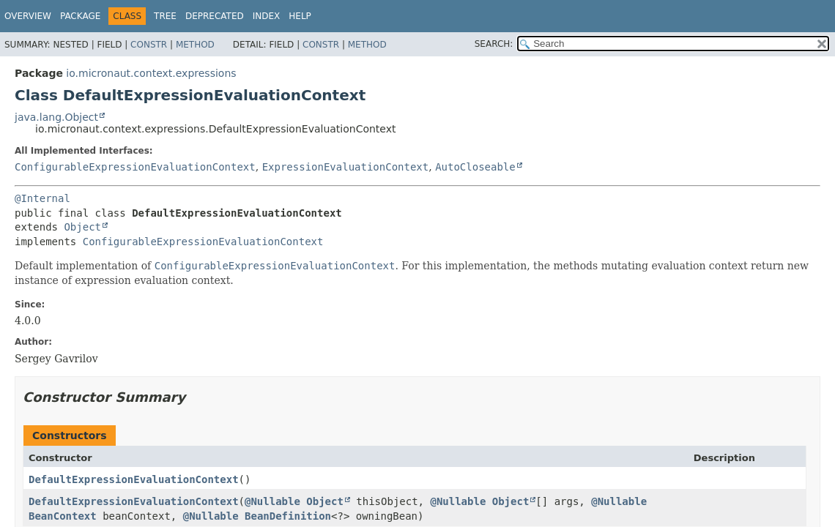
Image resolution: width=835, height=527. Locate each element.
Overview (27, 16)
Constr (148, 45)
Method (195, 45)
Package (80, 16)
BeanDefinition (288, 516)
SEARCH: (494, 44)
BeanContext (63, 516)
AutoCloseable (475, 167)
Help (300, 16)
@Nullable (272, 501)
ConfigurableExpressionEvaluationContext (135, 167)
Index (267, 16)
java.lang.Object (56, 117)
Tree (165, 16)
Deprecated (214, 16)
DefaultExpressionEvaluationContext (134, 479)
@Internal (42, 198)
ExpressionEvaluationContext (345, 167)
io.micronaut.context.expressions (151, 73)
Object (82, 227)
